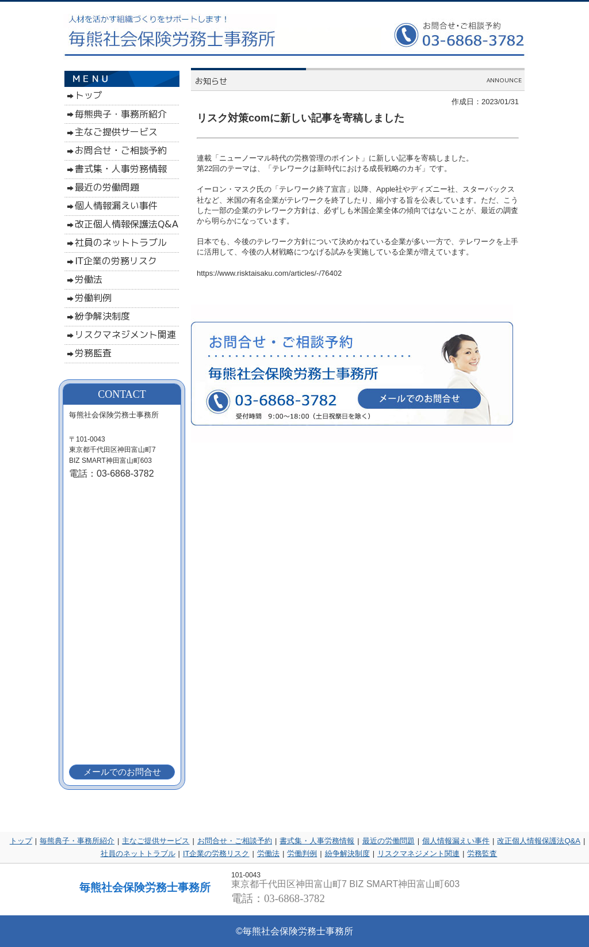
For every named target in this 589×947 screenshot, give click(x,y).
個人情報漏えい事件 (455, 840)
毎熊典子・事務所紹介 (77, 840)
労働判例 (302, 853)
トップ (21, 840)
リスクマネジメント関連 (418, 853)
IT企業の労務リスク (216, 853)
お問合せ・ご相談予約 (234, 840)
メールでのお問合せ (122, 772)
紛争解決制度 (347, 853)
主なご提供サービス (155, 840)
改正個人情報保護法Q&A (538, 840)
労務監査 (482, 853)
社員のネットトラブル (138, 853)
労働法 (268, 853)
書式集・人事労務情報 (317, 840)
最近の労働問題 (388, 840)
